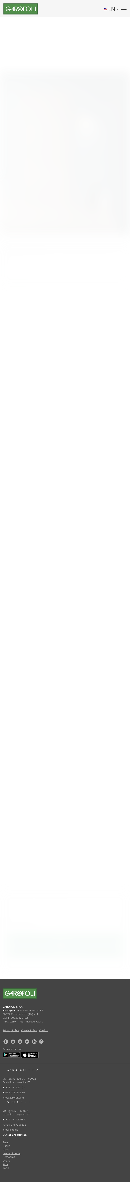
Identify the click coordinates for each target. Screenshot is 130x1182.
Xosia (6, 1168)
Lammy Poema (11, 1153)
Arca (5, 1142)
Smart (6, 1160)
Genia (6, 1149)
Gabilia (6, 1146)
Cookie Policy (29, 1030)
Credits (43, 1030)
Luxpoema (9, 1157)
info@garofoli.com (13, 1097)
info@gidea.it (10, 1129)
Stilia (5, 1164)
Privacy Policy (11, 1030)
